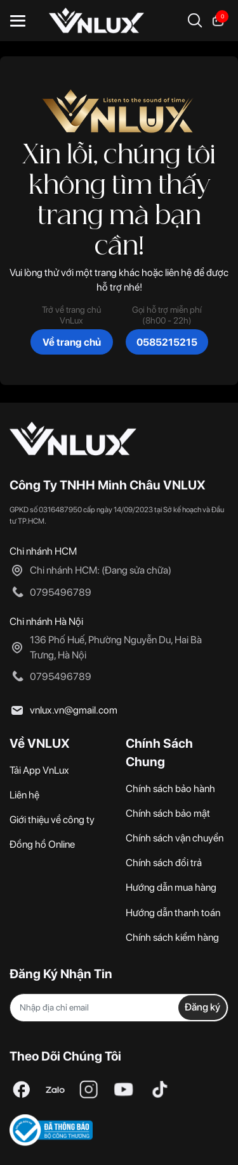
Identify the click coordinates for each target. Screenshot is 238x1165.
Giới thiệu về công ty (52, 820)
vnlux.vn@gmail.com (73, 710)
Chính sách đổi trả (164, 863)
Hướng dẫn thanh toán (173, 913)
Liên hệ (24, 795)
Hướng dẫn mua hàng (171, 887)
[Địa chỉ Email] (119, 1007)
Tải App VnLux (39, 770)
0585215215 (166, 342)
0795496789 (60, 592)
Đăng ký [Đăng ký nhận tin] (202, 1007)
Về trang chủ (72, 342)
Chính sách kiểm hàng (172, 937)
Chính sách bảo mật (168, 813)
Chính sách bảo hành (170, 789)
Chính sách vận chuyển (174, 838)
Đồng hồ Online (42, 844)
